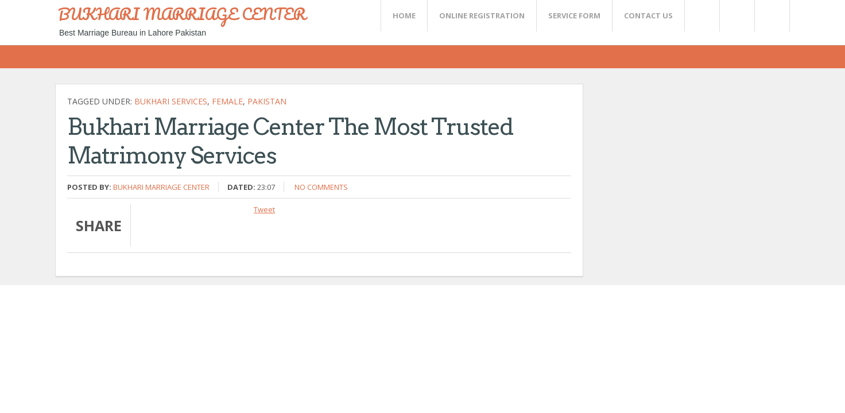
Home (404, 15)
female (227, 101)
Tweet (264, 209)
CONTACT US (648, 15)
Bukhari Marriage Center (161, 187)
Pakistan (266, 101)
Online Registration (482, 15)
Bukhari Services (170, 101)
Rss (736, 15)
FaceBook (769, 15)
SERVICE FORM (574, 15)
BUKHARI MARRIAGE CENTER (182, 13)
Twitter (701, 15)
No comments (321, 187)
